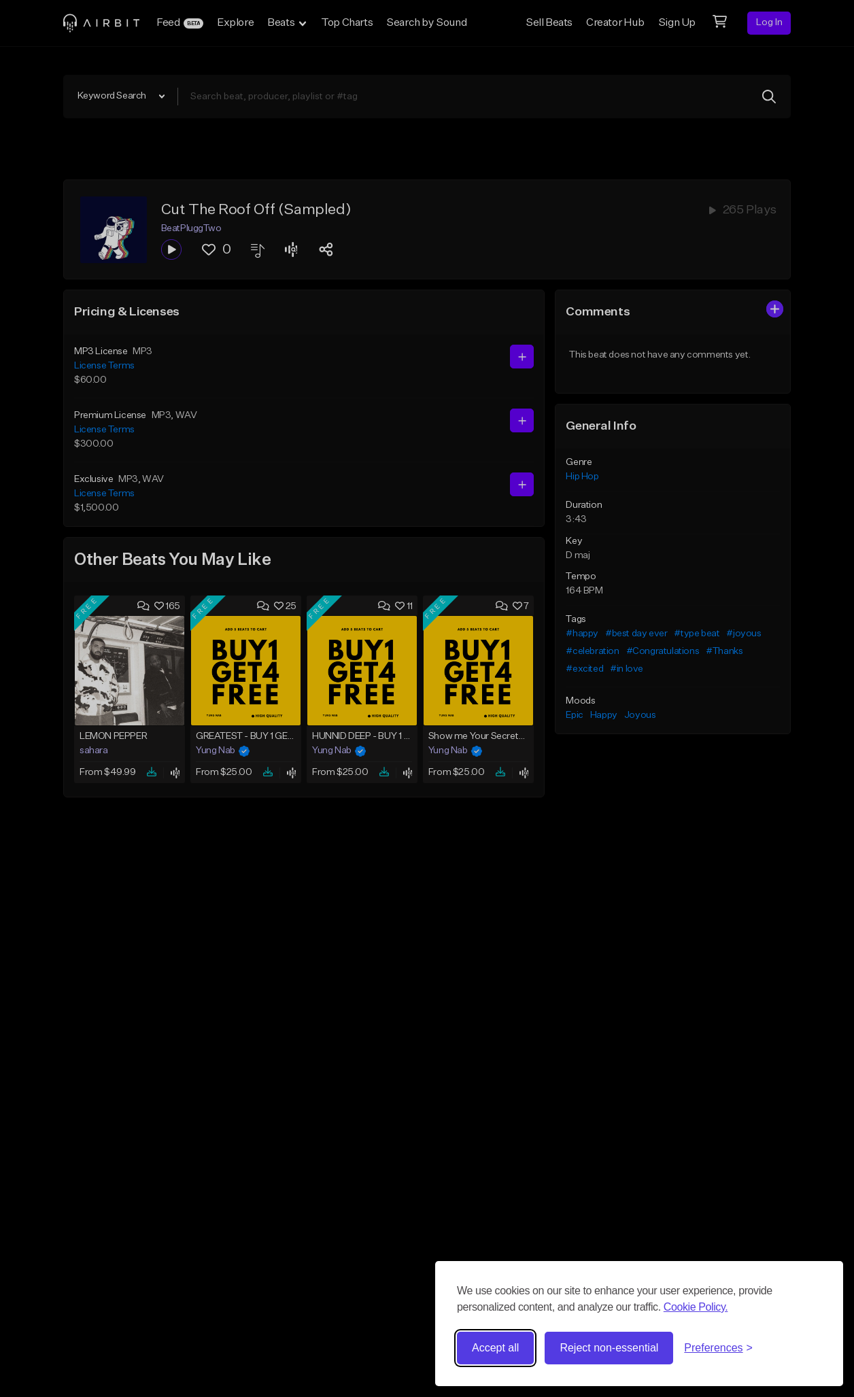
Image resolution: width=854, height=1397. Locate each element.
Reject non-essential (609, 1347)
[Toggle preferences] (718, 1348)
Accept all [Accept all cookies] (495, 1347)
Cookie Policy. (696, 1307)
